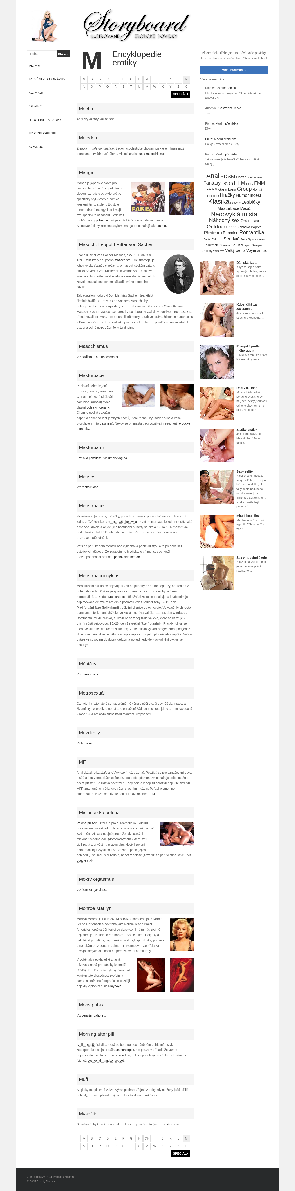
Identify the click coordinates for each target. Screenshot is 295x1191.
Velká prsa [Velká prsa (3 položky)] (218, 251)
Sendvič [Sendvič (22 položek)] (231, 238)
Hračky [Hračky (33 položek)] (227, 195)
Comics (36, 92)
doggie (81, 860)
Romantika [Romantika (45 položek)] (251, 232)
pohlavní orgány (98, 407)
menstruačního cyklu (122, 521)
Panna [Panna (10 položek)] (231, 227)
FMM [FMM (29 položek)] (259, 182)
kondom (124, 1055)
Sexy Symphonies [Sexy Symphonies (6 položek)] (252, 239)
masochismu (123, 260)
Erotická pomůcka (89, 458)
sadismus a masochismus (147, 154)
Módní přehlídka (227, 123)
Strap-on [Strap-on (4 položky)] (246, 245)
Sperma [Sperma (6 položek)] (225, 245)
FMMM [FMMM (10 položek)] (211, 189)
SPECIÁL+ (181, 94)
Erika (208, 139)
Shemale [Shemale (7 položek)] (212, 245)
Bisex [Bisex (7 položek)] (240, 177)
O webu (36, 147)
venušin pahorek (93, 1015)
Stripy (35, 106)
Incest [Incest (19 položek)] (255, 195)
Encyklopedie (42, 133)
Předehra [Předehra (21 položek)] (213, 232)
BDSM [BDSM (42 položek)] (227, 176)
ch (147, 79)
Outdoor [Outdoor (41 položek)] (216, 226)
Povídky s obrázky (47, 79)
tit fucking (87, 743)
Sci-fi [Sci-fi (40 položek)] (217, 238)
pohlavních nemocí (127, 557)
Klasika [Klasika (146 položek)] (219, 201)
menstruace (90, 487)
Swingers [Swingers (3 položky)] (257, 245)
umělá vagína (117, 458)
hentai (103, 220)
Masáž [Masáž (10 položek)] (245, 208)
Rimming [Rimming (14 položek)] (230, 233)
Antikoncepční (87, 1044)
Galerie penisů (226, 88)
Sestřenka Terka (229, 108)
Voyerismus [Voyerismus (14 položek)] (256, 250)
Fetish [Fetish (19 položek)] (227, 183)
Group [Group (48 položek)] (244, 189)
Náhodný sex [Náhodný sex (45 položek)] (224, 220)
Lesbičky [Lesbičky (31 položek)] (250, 202)
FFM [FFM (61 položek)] (239, 182)
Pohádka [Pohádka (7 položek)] (243, 227)
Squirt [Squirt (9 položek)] (235, 245)
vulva (109, 1090)
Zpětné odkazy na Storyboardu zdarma (50, 1176)
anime (161, 226)
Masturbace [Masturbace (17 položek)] (228, 208)
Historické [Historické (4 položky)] (213, 195)
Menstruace (116, 597)
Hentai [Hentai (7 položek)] (257, 189)
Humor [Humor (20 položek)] (242, 195)
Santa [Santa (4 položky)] (206, 239)
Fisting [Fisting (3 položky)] (249, 183)
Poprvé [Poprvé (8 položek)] (256, 227)
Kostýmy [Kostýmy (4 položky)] (235, 202)
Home (34, 65)
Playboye (114, 986)
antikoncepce (124, 1050)
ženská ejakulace (94, 890)
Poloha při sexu (88, 823)
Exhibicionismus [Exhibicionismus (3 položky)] (253, 177)
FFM (152, 794)
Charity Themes (46, 1181)
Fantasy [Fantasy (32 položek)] (212, 183)
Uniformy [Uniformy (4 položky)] (207, 251)
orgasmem (104, 423)
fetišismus (171, 1124)
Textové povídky (45, 120)
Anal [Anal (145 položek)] (212, 176)
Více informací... (234, 70)
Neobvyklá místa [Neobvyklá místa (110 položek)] (234, 214)
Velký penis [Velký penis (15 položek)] (235, 250)
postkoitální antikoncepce (105, 1060)
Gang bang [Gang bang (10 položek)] (227, 189)
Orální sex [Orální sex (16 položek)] (250, 221)
